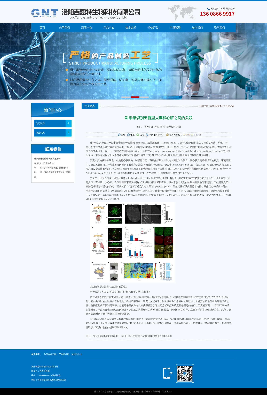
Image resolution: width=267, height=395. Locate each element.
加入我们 (197, 27)
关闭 (140, 134)
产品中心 (108, 27)
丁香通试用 (64, 354)
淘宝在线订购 (50, 354)
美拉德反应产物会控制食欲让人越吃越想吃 (152, 336)
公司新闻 (40, 123)
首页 (42, 27)
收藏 (131, 134)
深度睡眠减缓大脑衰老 (107, 336)
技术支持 (130, 27)
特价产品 (153, 27)
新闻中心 (86, 27)
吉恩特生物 (77, 354)
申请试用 (175, 27)
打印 (121, 134)
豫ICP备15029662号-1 (151, 391)
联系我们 (219, 27)
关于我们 (64, 27)
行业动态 (40, 132)
